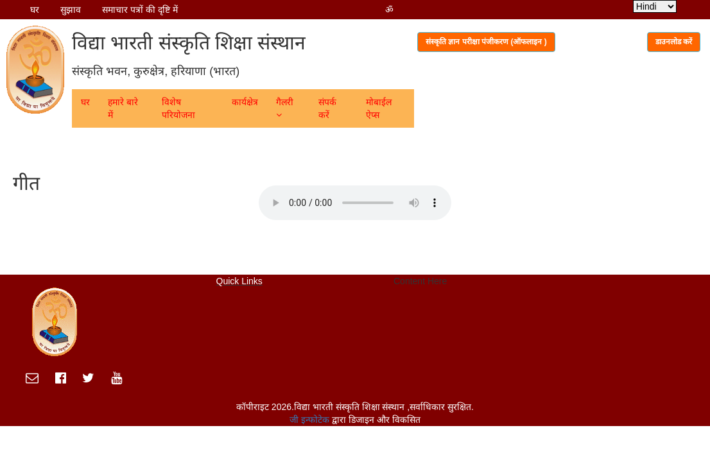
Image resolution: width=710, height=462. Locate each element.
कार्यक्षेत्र (245, 102)
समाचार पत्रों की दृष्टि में (140, 9)
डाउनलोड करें (673, 41)
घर (34, 9)
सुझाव (70, 9)
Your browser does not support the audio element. (355, 202)
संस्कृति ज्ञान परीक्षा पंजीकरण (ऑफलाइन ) (486, 41)
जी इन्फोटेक (311, 420)
